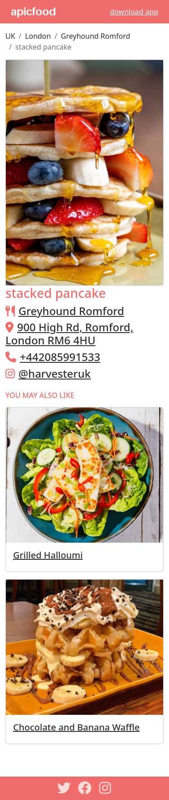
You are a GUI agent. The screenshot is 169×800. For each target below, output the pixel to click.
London (38, 36)
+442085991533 (60, 356)
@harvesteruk (54, 373)
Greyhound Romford (95, 36)
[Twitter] (64, 788)
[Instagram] (105, 788)
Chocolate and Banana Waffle (76, 727)
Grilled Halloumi (48, 555)
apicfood (33, 11)
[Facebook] (84, 788)
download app (134, 12)
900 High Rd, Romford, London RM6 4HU (69, 333)
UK (10, 36)
